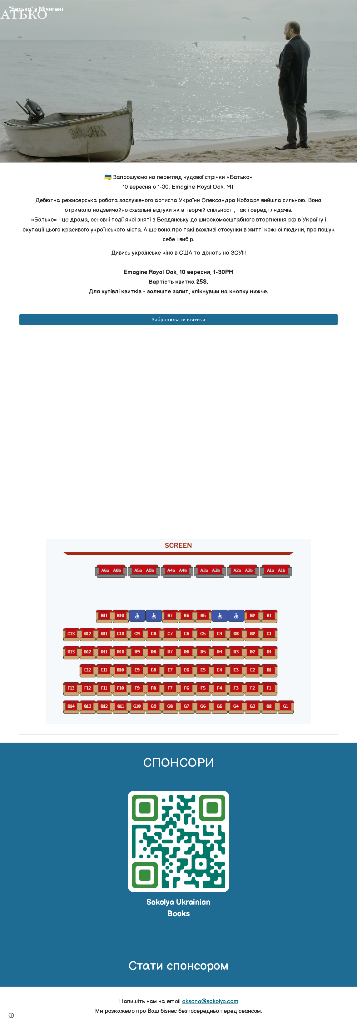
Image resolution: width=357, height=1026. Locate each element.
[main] (178, 234)
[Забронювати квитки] (178, 319)
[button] (11, 1015)
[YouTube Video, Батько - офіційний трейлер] (178, 432)
